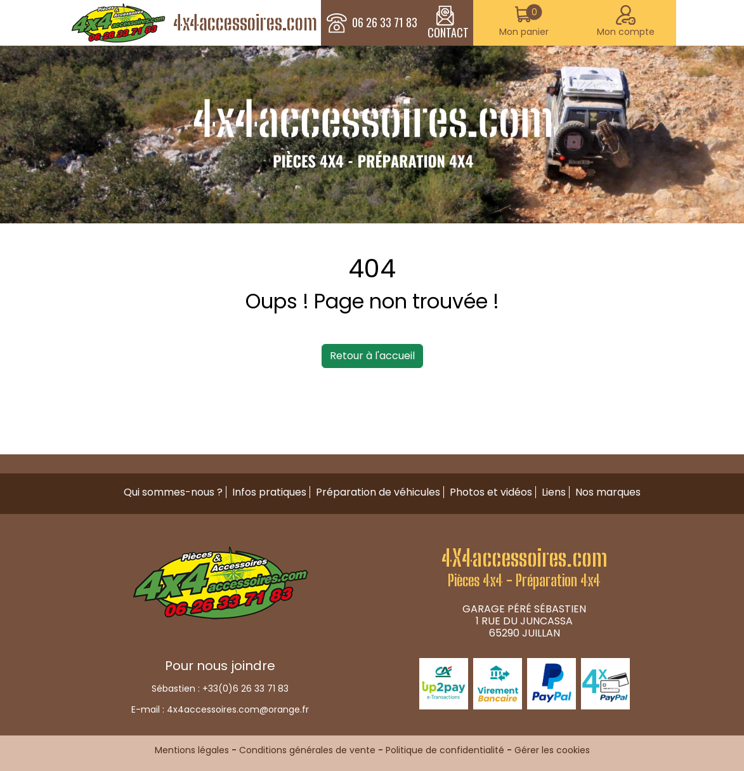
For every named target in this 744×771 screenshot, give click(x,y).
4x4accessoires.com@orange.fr (238, 709)
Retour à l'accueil (372, 355)
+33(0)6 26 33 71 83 (245, 688)
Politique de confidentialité (445, 750)
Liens (554, 492)
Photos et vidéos (491, 492)
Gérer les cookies (552, 750)
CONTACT (448, 23)
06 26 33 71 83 (384, 23)
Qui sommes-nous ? (173, 492)
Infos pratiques (269, 492)
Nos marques (608, 492)
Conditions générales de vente (307, 750)
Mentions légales (192, 750)
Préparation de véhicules (378, 492)
